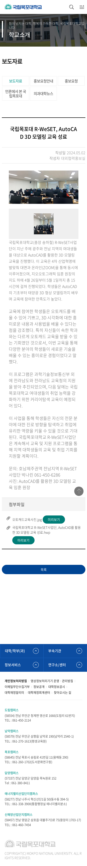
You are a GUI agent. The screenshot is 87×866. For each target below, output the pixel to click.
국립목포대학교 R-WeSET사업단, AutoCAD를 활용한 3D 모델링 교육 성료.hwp (46, 530)
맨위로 (79, 491)
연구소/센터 (57, 664)
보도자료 (15, 81)
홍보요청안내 (43, 81)
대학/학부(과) (15, 650)
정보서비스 (13, 664)
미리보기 (54, 519)
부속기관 (54, 650)
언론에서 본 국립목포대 (15, 94)
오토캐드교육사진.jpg (27, 519)
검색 (71, 7)
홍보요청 (71, 81)
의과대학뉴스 (43, 93)
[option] (43, 187)
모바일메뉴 (82, 7)
